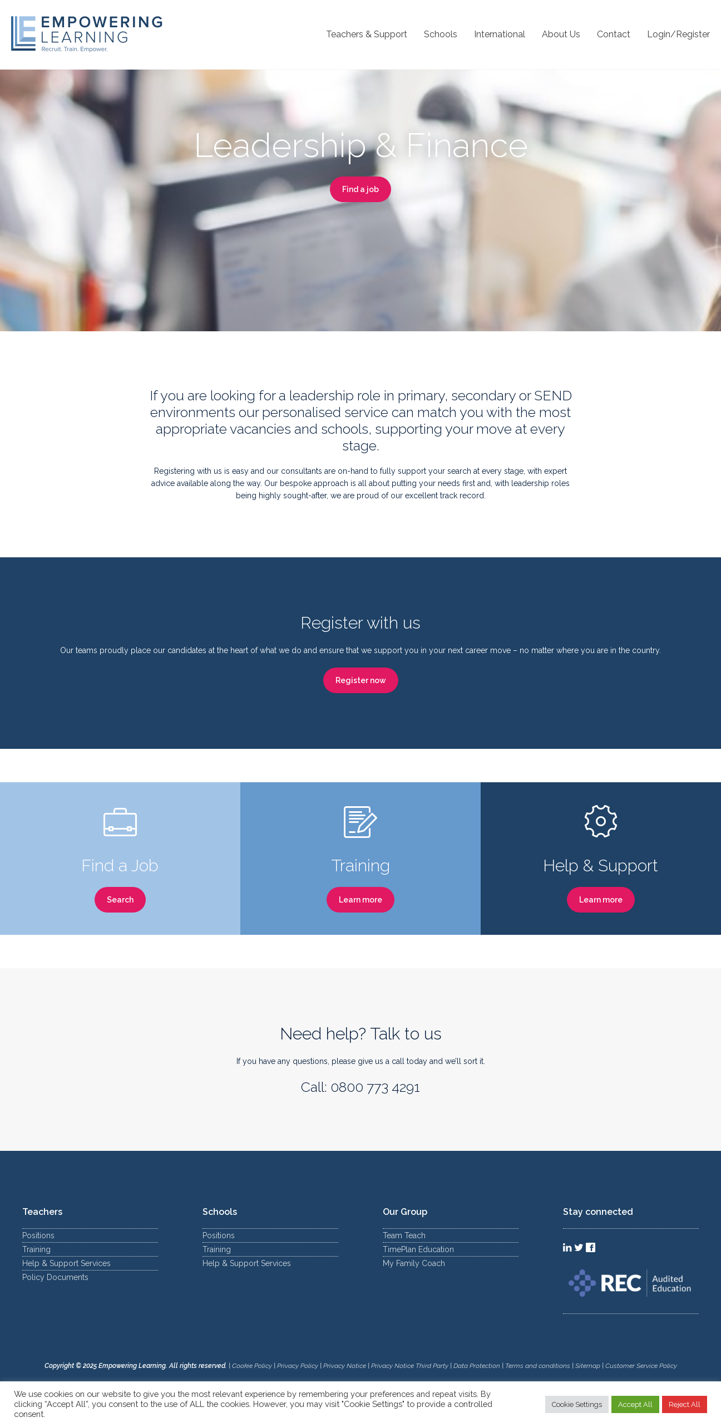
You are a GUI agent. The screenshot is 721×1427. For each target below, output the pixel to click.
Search (120, 899)
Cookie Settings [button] (577, 1404)
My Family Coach (414, 1263)
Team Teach (404, 1235)
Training (36, 1249)
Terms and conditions (537, 1366)
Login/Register (678, 34)
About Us (561, 34)
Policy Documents (55, 1277)
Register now (360, 680)
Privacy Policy (297, 1366)
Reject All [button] (684, 1404)
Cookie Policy (252, 1366)
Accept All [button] (635, 1404)
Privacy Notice (344, 1366)
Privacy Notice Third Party (409, 1366)
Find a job (360, 189)
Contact (613, 34)
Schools (440, 34)
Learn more (360, 899)
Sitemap (588, 1366)
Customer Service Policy (641, 1366)
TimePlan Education (418, 1249)
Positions (38, 1235)
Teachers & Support (366, 34)
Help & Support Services (66, 1263)
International (499, 34)
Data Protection (476, 1366)
